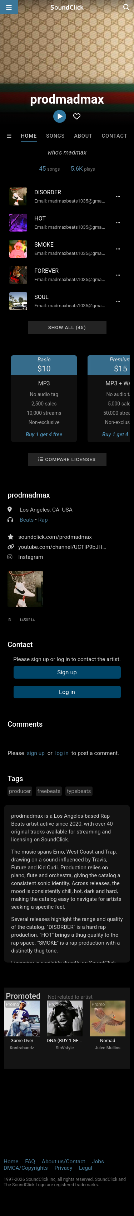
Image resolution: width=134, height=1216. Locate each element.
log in (62, 753)
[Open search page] (127, 7)
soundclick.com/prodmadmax (55, 537)
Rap (43, 520)
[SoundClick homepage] (67, 7)
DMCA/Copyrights (26, 1168)
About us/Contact (63, 1161)
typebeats (79, 791)
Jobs (98, 1161)
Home (29, 136)
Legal (85, 1168)
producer (20, 791)
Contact (115, 136)
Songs (55, 136)
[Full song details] (118, 196)
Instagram (30, 557)
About (83, 136)
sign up (36, 753)
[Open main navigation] (9, 7)
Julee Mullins (107, 1047)
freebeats (48, 791)
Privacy (63, 1168)
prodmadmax (29, 495)
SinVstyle (65, 1047)
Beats (27, 520)
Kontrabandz (22, 1047)
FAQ (30, 1161)
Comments (25, 724)
